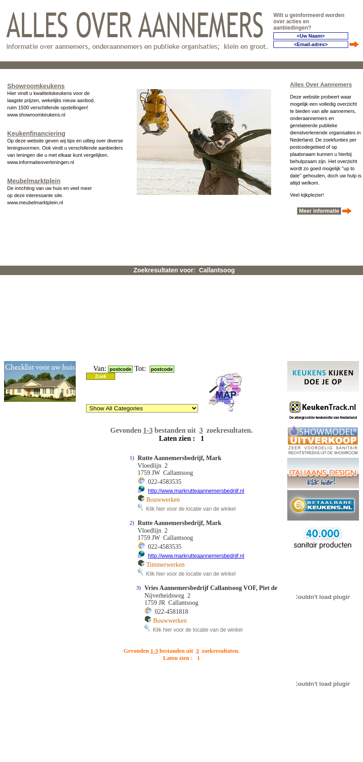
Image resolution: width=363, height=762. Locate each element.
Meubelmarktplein (33, 181)
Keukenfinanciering (36, 133)
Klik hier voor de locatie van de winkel (187, 509)
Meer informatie (319, 211)
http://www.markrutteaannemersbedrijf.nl (196, 491)
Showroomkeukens (36, 86)
